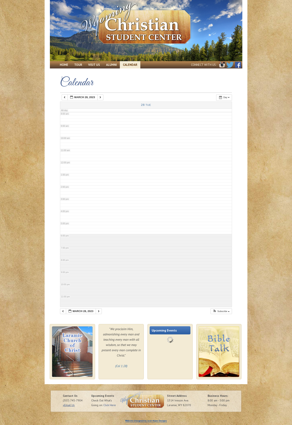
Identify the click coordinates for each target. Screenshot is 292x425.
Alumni (111, 65)
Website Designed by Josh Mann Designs (146, 420)
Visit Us (94, 65)
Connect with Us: (204, 65)
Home (64, 65)
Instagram (222, 65)
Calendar (130, 65)
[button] (221, 311)
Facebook (238, 65)
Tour (78, 65)
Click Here (109, 405)
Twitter (230, 65)
